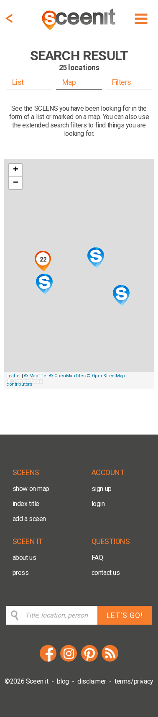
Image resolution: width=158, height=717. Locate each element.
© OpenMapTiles (67, 376)
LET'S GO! (125, 615)
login (98, 504)
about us (24, 558)
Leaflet (13, 376)
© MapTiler (36, 376)
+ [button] (15, 170)
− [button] (15, 183)
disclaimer (91, 681)
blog (63, 681)
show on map (31, 489)
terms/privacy (134, 681)
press (21, 573)
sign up (102, 489)
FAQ (97, 558)
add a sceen (29, 519)
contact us (106, 573)
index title (26, 504)
